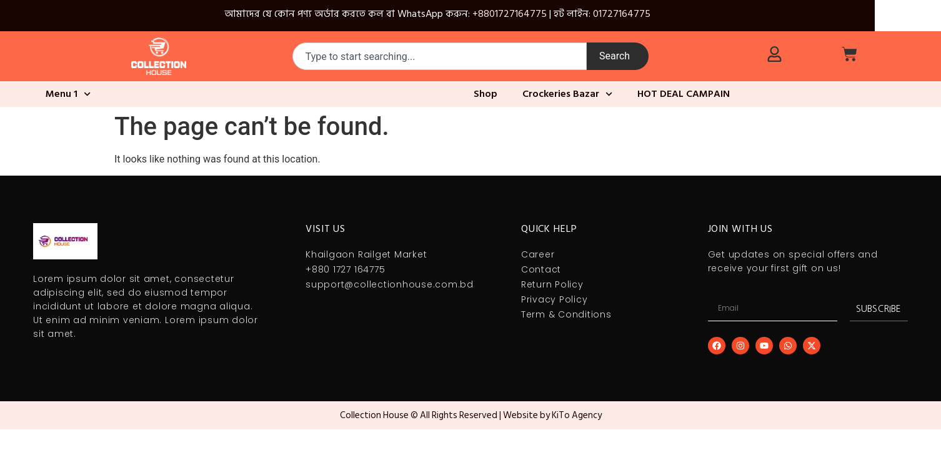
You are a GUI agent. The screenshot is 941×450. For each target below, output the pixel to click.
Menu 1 (68, 94)
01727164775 (621, 14)
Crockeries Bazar (567, 94)
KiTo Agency (577, 415)
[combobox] (439, 56)
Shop (485, 94)
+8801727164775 (509, 14)
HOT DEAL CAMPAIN (683, 94)
